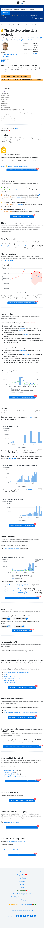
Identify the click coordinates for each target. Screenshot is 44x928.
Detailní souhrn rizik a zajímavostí (22, 216)
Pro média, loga (22, 900)
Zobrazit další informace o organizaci (23, 854)
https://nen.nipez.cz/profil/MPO (12, 589)
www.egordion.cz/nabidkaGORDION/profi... (16, 593)
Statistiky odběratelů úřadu (7, 111)
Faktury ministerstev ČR (10, 770)
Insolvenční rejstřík (5, 107)
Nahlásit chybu (13, 904)
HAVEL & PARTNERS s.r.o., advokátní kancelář (17, 672)
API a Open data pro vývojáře (22, 894)
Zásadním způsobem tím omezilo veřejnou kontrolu (15, 246)
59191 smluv (22, 350)
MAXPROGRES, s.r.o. (9, 676)
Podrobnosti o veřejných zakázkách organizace (23, 597)
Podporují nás (22, 875)
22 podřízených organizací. (11, 822)
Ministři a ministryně (6, 117)
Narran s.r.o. (7, 674)
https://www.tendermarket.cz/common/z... (15, 591)
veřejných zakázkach (12, 548)
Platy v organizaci (5, 97)
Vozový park (4, 105)
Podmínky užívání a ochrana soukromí (22, 897)
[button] (16, 76)
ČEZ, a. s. (6, 710)
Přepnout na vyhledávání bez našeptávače (14, 16)
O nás (22, 872)
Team (22, 887)
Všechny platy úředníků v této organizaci (23, 302)
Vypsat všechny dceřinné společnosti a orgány (22, 827)
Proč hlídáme (22, 878)
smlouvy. (31, 323)
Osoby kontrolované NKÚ (11, 774)
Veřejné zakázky (5, 103)
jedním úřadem (8, 848)
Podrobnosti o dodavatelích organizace (22, 687)
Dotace (3, 101)
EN (32, 911)
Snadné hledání (37, 18)
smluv (21, 330)
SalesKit (16, 128)
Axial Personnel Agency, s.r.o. (12, 678)
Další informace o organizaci (8, 120)
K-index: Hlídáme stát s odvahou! (20, 911)
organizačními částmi (11, 850)
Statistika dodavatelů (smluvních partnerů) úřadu (12, 109)
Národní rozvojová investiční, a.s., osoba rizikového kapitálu (20, 712)
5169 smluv (22, 328)
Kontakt (22, 884)
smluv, (26, 334)
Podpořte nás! (22, 890)
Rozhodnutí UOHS (9, 772)
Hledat (5, 13)
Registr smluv (4, 99)
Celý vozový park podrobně (22, 630)
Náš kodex (22, 881)
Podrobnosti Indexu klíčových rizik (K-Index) (23, 169)
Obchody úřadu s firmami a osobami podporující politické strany (16, 113)
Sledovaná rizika (5, 93)
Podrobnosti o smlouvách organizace (23, 397)
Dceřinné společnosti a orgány (8, 118)
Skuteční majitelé (5, 95)
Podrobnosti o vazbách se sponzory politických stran (23, 746)
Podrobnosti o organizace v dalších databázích (23, 781)
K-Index (3, 91)
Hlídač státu (4, 25)
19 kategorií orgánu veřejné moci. (23, 40)
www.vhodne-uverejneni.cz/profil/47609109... (16, 585)
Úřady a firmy (12, 25)
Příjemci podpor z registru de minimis (14, 776)
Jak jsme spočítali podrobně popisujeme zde (14, 166)
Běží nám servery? (28, 904)
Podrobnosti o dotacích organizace (22, 525)
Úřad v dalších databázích (7, 115)
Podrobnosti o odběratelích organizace (22, 717)
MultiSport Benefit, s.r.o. (10, 680)
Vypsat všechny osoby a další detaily (23, 800)
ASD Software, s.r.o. (9, 682)
